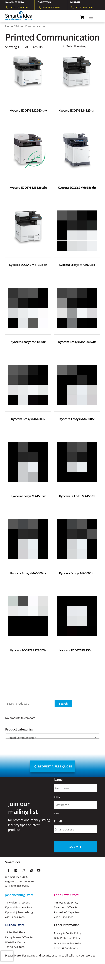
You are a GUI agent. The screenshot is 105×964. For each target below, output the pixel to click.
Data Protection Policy (67, 938)
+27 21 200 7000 (63, 917)
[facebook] (8, 870)
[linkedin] (16, 870)
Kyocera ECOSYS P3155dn (76, 650)
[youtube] (38, 870)
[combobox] (52, 736)
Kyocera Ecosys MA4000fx (28, 342)
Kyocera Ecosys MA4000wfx (77, 342)
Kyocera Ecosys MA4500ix (28, 496)
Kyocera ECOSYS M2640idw (28, 110)
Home (9, 26)
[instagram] (23, 870)
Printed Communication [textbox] (51, 737)
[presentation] (7, 956)
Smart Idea (14, 877)
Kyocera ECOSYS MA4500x (77, 496)
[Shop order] (81, 46)
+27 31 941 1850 (15, 947)
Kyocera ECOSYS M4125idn (76, 110)
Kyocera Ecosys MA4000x (28, 419)
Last (56, 813)
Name (58, 780)
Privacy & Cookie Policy (67, 933)
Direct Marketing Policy (68, 943)
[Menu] (90, 17)
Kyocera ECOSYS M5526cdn (28, 188)
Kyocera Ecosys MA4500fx (76, 419)
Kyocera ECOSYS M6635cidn (77, 188)
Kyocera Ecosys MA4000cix (77, 265)
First (57, 796)
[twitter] (31, 870)
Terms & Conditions (66, 948)
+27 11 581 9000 (15, 917)
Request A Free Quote (53, 766)
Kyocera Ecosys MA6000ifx (77, 573)
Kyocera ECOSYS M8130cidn (28, 265)
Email (58, 821)
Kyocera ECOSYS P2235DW (28, 650)
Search (63, 703)
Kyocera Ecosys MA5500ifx (28, 573)
